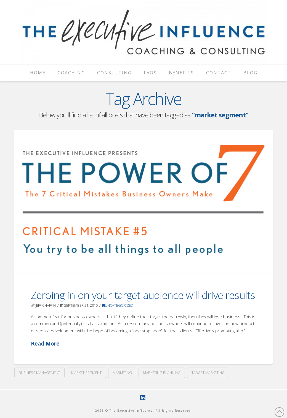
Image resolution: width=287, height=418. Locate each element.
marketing (122, 372)
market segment (86, 372)
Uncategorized (117, 305)
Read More (45, 343)
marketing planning (161, 372)
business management (39, 372)
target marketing (208, 372)
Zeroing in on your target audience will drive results (143, 295)
